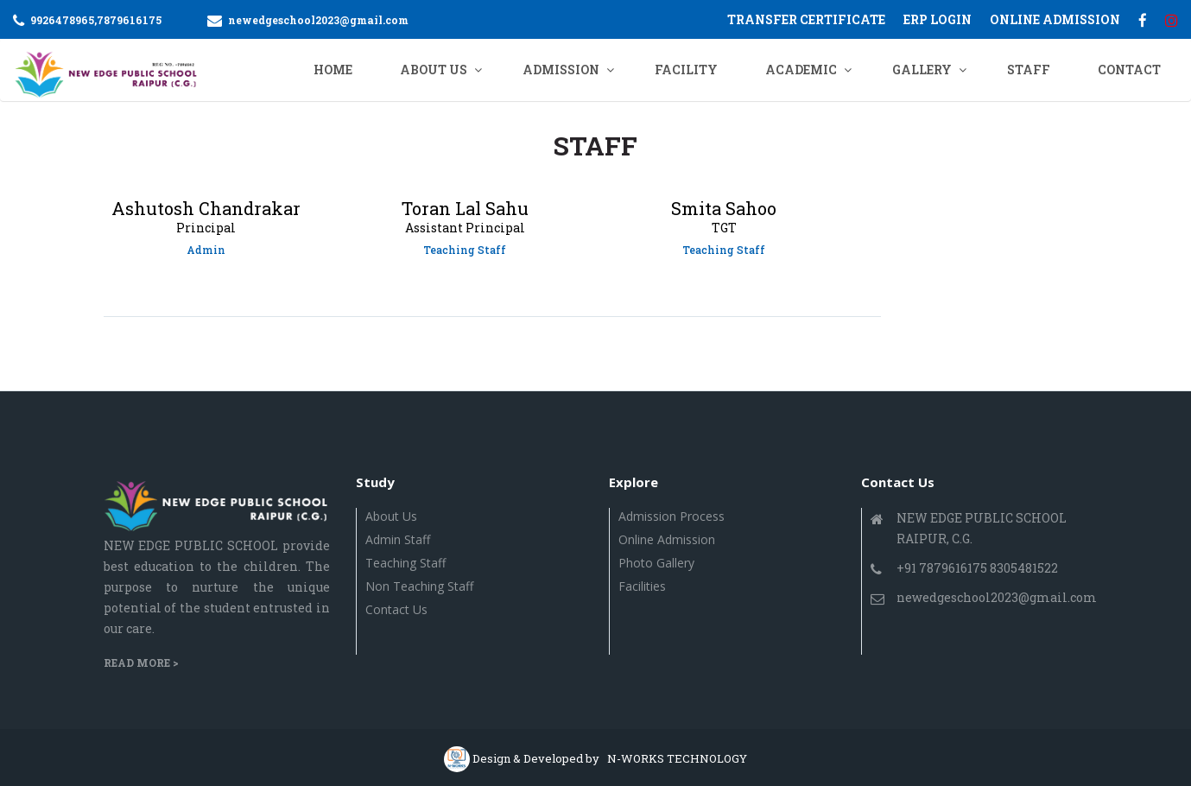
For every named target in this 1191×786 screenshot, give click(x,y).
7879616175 (129, 20)
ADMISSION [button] (561, 69)
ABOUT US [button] (433, 69)
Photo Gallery (656, 563)
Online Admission (666, 539)
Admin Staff (397, 539)
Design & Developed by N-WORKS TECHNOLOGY (609, 758)
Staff (1028, 69)
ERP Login (937, 19)
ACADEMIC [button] (801, 69)
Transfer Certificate (806, 19)
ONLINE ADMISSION (1055, 19)
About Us (391, 516)
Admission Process (671, 516)
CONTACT (1129, 69)
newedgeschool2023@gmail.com (318, 20)
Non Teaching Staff (419, 586)
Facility (686, 69)
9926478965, (63, 20)
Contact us (396, 609)
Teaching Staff (405, 563)
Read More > (141, 662)
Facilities (642, 586)
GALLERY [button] (922, 69)
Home (333, 69)
